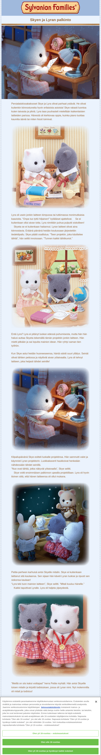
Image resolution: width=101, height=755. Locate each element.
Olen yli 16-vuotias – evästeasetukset (51, 734)
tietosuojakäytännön (50, 708)
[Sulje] (96, 702)
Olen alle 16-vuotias (50, 743)
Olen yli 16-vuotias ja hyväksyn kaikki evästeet (50, 752)
